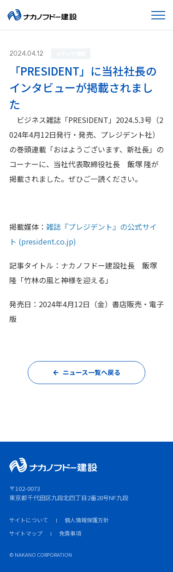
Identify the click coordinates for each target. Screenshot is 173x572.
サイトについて (28, 520)
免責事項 (70, 533)
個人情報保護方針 (87, 520)
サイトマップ (25, 533)
